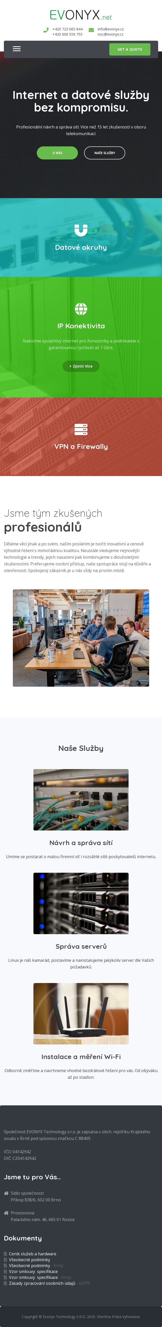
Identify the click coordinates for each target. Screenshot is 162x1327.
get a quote (130, 49)
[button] (15, 46)
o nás (57, 153)
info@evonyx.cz (111, 29)
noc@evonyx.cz (110, 34)
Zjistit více (81, 366)
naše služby (104, 153)
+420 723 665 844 (67, 29)
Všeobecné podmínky (29, 1260)
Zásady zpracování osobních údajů (42, 1283)
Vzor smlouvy (22, 1271)
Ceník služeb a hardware (32, 1254)
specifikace (47, 1271)
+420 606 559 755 (67, 34)
